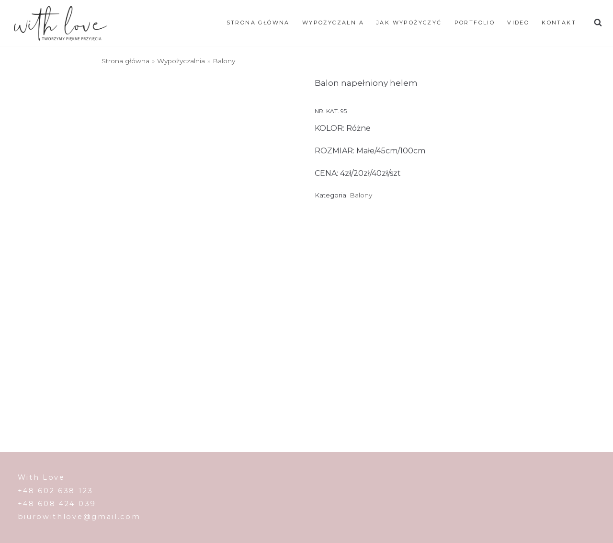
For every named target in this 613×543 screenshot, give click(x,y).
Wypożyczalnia (181, 61)
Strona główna (258, 22)
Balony (224, 61)
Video (518, 22)
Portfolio (474, 22)
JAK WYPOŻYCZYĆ (409, 22)
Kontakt (559, 22)
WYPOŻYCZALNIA (333, 22)
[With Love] (60, 23)
